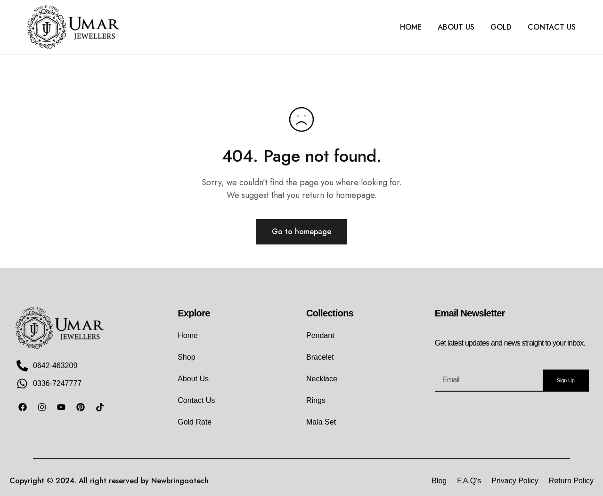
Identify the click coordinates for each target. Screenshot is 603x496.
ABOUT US (456, 27)
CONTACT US (552, 27)
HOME (411, 27)
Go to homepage (301, 231)
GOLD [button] (501, 27)
